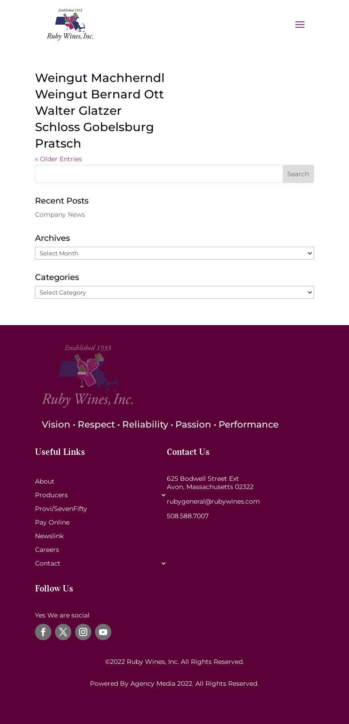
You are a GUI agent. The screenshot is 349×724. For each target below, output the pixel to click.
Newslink (49, 536)
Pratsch (58, 143)
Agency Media (153, 683)
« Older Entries (58, 159)
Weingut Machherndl (100, 78)
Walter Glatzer (78, 110)
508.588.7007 (188, 516)
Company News (60, 214)
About (45, 481)
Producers (51, 495)
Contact (47, 563)
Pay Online (52, 522)
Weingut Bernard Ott (99, 94)
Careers (47, 550)
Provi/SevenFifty (61, 509)
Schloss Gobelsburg (94, 127)
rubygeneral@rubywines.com (213, 501)
